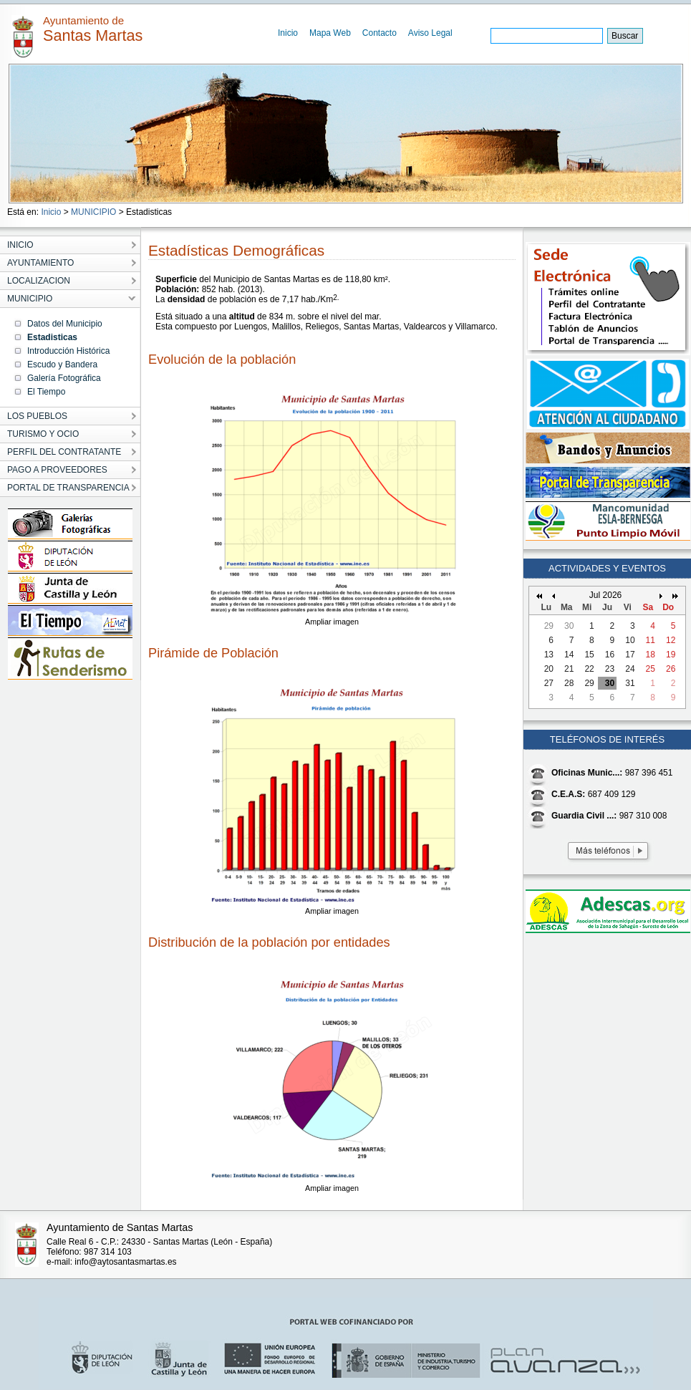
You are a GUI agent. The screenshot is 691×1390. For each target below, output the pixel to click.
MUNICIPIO (93, 212)
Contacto (379, 33)
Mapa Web (330, 33)
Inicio (288, 33)
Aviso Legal (430, 33)
